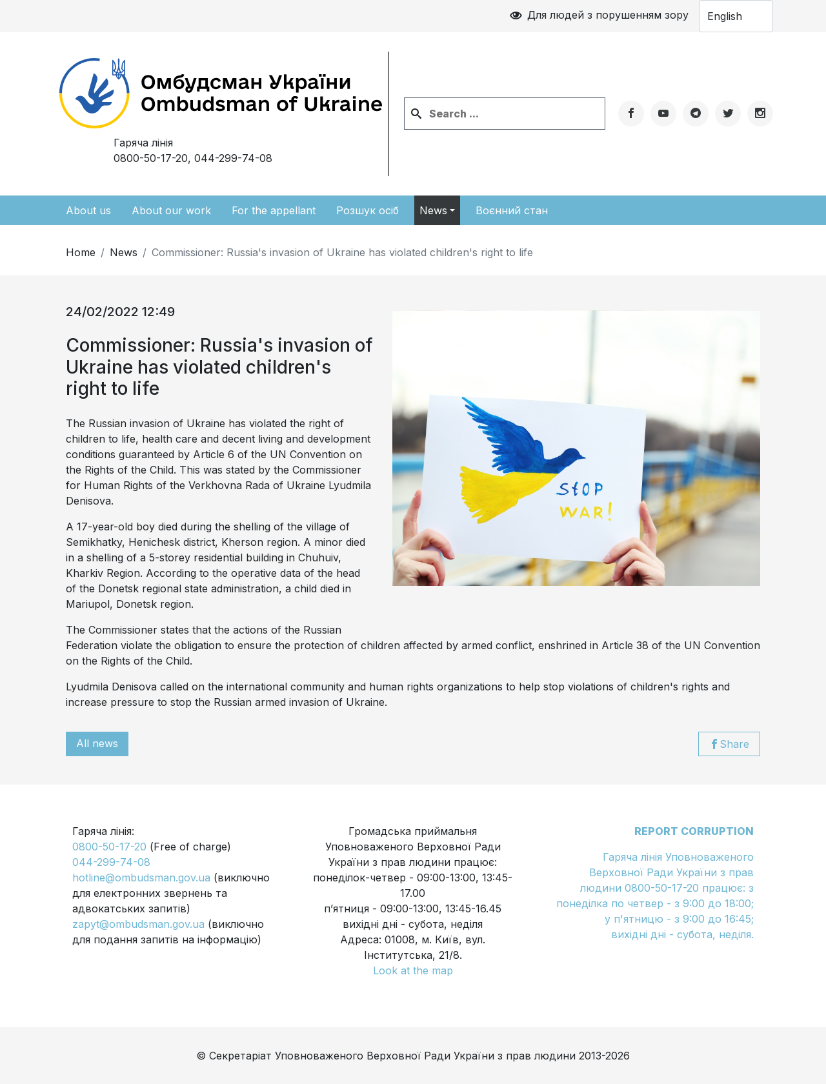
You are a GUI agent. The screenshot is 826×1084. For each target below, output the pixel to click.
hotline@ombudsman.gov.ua (141, 877)
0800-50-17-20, (193, 158)
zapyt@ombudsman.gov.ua (138, 924)
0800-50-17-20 (109, 846)
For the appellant (274, 210)
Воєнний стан (512, 210)
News (433, 210)
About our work (171, 210)
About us (88, 210)
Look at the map (413, 970)
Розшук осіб (367, 210)
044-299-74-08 (233, 158)
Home (81, 252)
